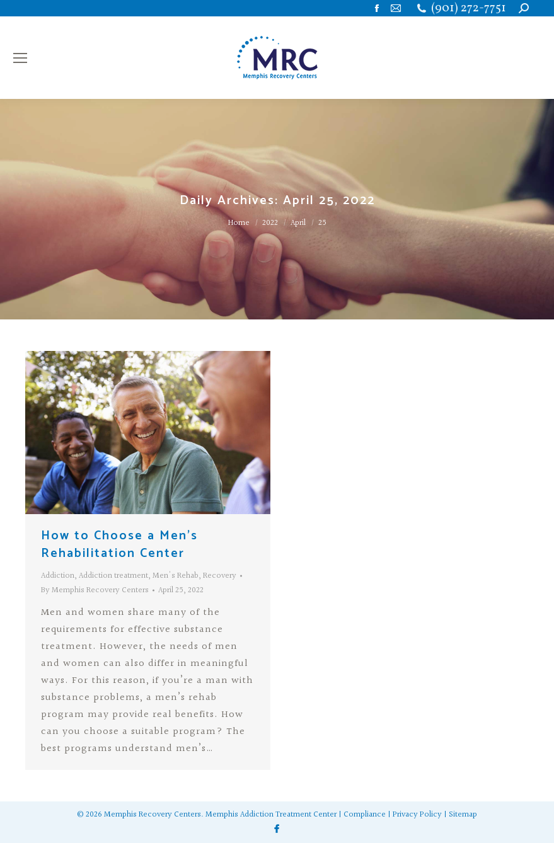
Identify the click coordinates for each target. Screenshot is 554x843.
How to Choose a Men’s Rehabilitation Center (119, 544)
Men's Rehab (176, 576)
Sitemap (463, 814)
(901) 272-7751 (468, 8)
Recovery (219, 576)
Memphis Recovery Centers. (154, 814)
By (95, 590)
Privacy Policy (417, 814)
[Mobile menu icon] (20, 58)
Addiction (57, 576)
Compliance (364, 814)
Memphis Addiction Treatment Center (271, 814)
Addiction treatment (113, 576)
